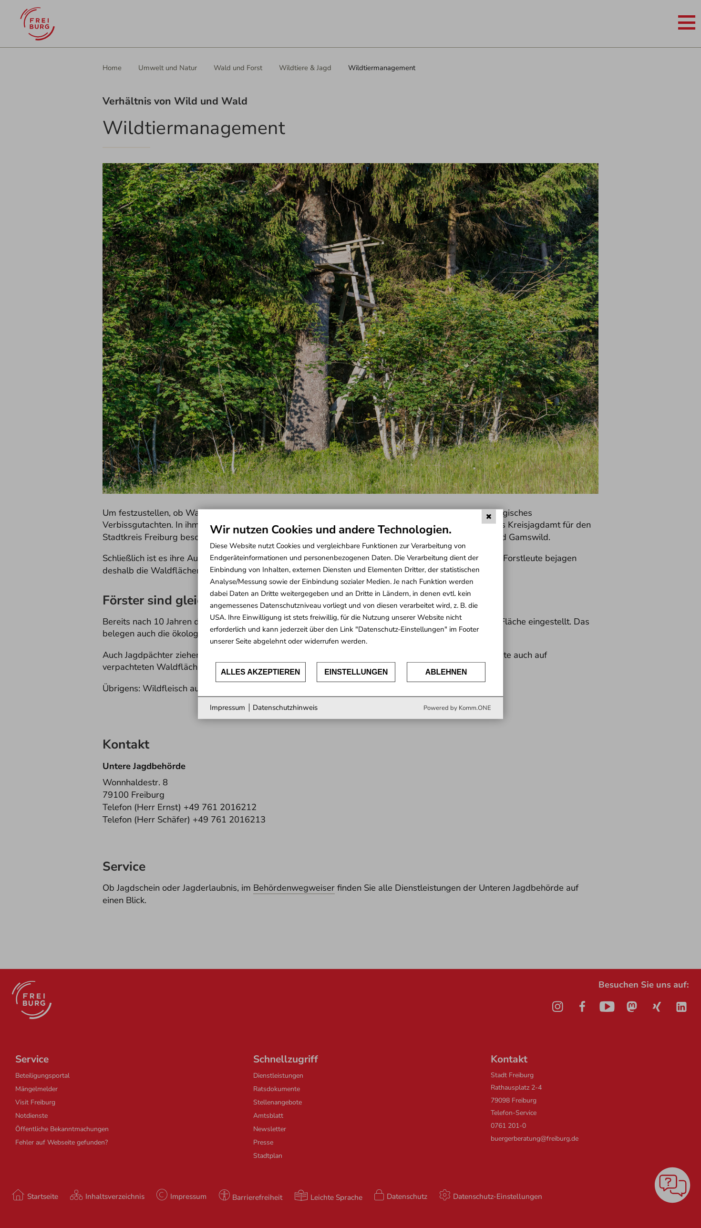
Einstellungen (356, 672)
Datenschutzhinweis (285, 707)
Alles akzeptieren (260, 672)
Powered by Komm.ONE (457, 707)
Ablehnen (446, 672)
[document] (350, 592)
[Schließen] (489, 517)
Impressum (227, 707)
